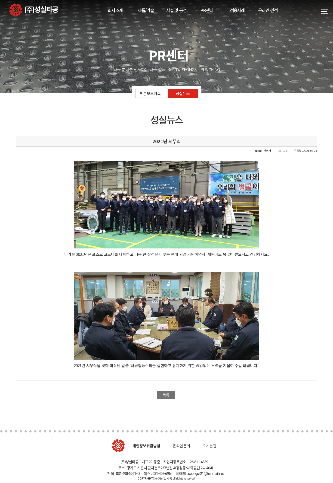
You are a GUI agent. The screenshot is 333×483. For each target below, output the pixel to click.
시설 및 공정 (176, 10)
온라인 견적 (268, 10)
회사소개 (115, 10)
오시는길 (209, 445)
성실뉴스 (183, 93)
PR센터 (206, 10)
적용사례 (237, 10)
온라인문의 (181, 445)
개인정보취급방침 (146, 445)
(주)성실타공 (33, 9)
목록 (166, 394)
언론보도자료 (150, 93)
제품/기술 (146, 10)
